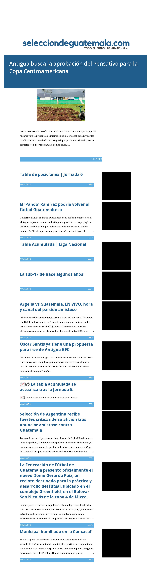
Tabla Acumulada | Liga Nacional (53, 244)
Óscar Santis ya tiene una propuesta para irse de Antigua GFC (56, 346)
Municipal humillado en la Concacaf (56, 531)
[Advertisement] (75, 15)
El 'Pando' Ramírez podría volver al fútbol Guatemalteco (54, 206)
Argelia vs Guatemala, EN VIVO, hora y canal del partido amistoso (56, 306)
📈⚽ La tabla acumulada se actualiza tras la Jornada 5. (48, 386)
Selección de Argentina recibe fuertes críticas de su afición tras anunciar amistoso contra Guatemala (53, 422)
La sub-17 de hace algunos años (51, 274)
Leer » (90, 184)
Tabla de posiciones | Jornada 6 (51, 174)
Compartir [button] (96, 159)
